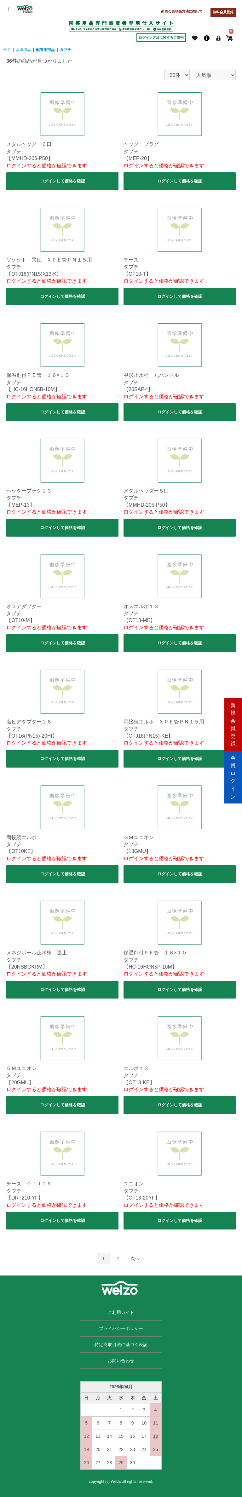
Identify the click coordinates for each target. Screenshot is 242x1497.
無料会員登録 (223, 12)
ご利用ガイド (121, 1312)
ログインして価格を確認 (62, 181)
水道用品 (23, 50)
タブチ (65, 50)
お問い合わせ (121, 1360)
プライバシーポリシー (121, 1328)
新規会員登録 (233, 722)
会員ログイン (233, 775)
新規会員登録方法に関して (182, 11)
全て (7, 50)
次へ (134, 1258)
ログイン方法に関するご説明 (161, 37)
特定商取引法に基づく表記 (121, 1344)
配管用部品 (45, 50)
